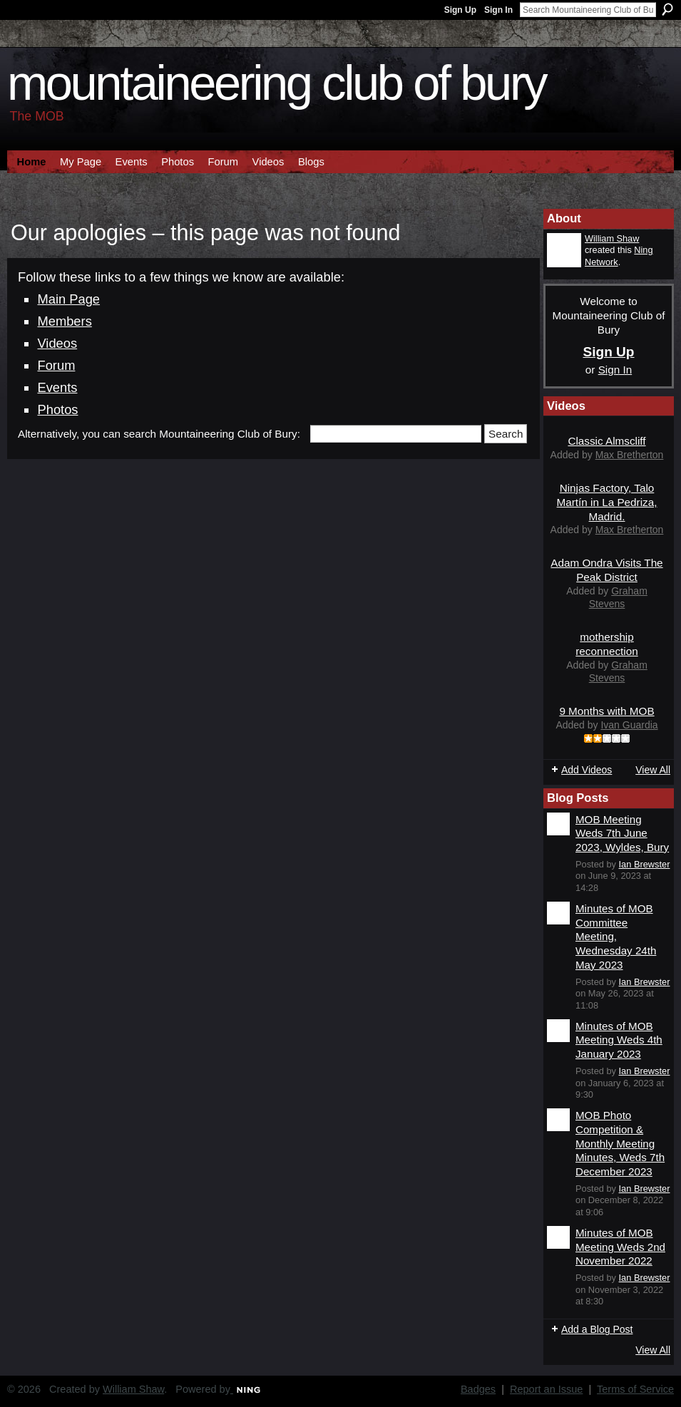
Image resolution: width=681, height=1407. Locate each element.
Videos (57, 343)
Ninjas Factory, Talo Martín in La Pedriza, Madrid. (607, 502)
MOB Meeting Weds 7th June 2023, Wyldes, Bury (622, 833)
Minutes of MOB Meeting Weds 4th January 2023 (618, 1040)
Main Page (68, 299)
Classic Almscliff (606, 441)
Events (57, 387)
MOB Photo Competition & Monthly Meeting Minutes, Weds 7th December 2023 (620, 1143)
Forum (56, 365)
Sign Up (460, 10)
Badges (478, 1389)
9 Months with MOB (606, 711)
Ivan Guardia (628, 725)
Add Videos (586, 769)
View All (652, 769)
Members (64, 321)
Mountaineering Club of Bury (276, 83)
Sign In (498, 10)
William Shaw (612, 238)
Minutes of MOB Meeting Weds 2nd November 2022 (620, 1247)
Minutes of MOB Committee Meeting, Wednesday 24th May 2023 (615, 936)
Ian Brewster (644, 864)
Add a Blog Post (597, 1329)
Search (667, 9)
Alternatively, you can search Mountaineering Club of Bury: (159, 434)
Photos (57, 409)
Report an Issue (546, 1389)
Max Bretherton (629, 454)
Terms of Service (635, 1389)
